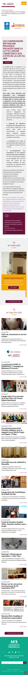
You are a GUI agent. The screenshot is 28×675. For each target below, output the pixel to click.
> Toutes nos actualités (14, 633)
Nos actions (9, 10)
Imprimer (7, 62)
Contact (15, 671)
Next (25, 272)
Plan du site (22, 671)
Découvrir (13, 287)
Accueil (3, 10)
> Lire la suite (23, 345)
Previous (3, 272)
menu (24, 3)
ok (25, 662)
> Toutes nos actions (14, 301)
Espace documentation (14, 669)
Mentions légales (7, 671)
